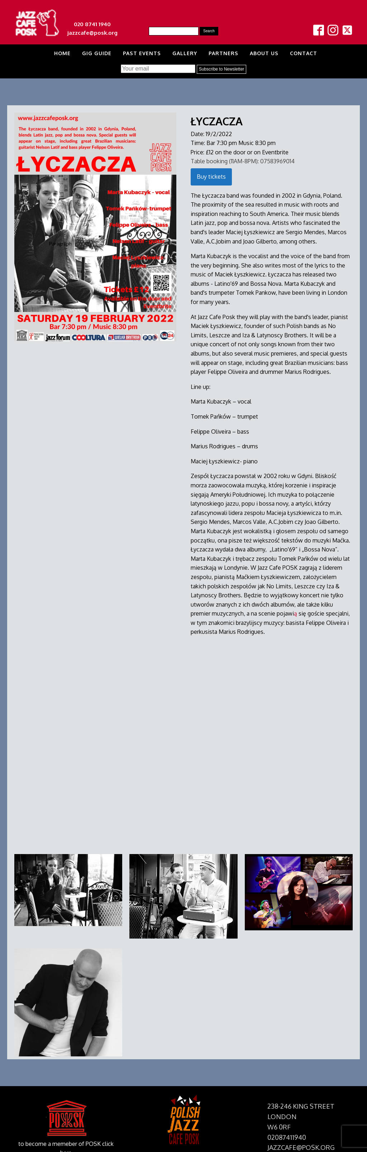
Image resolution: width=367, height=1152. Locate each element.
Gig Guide (96, 53)
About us (264, 53)
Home (62, 53)
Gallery (184, 53)
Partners (223, 53)
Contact (303, 53)
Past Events (142, 53)
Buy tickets (211, 176)
